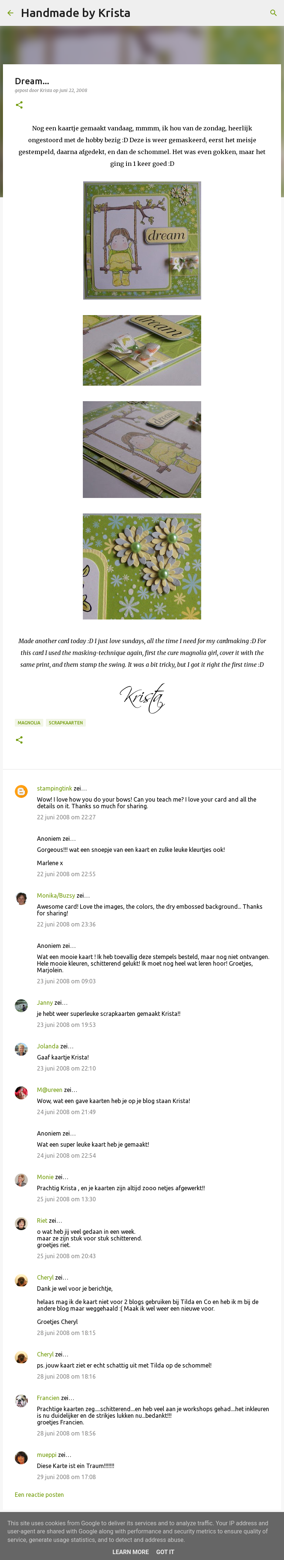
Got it (165, 1552)
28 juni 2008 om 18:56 (66, 1433)
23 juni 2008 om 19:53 (66, 1024)
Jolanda (48, 1046)
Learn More (130, 1552)
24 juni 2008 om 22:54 (66, 1155)
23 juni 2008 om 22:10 (66, 1068)
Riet (42, 1220)
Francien (48, 1398)
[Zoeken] (140, 13)
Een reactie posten (39, 1494)
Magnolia (29, 722)
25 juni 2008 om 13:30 (66, 1199)
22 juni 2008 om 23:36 (66, 924)
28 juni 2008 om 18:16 (66, 1376)
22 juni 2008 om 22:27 (66, 817)
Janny (45, 1002)
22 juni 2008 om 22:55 (66, 874)
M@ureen (49, 1089)
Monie (45, 1177)
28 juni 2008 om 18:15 (66, 1332)
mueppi (47, 1454)
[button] (19, 105)
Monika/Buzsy (56, 895)
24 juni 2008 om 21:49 (66, 1112)
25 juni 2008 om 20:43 (66, 1256)
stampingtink (54, 788)
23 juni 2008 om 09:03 (66, 981)
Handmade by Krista (76, 12)
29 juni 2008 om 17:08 (66, 1477)
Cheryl (45, 1277)
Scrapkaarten (66, 722)
